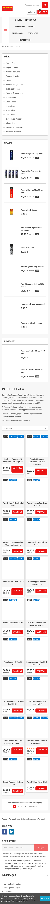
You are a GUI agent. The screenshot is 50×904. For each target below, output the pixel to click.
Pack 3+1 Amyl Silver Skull (37, 782)
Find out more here (19, 901)
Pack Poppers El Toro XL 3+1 (13, 663)
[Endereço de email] (18, 847)
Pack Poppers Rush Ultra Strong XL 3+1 (37, 702)
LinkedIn (11, 832)
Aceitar (45, 899)
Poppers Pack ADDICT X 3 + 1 (13, 583)
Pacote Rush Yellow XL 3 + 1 (13, 624)
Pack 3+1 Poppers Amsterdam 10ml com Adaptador (37, 461)
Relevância (7, 428)
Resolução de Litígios (12, 888)
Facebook (4, 832)
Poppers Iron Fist (27, 248)
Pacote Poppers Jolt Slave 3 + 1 (13, 783)
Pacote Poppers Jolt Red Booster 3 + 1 (37, 583)
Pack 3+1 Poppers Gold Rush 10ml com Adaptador (13, 460)
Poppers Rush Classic (29, 210)
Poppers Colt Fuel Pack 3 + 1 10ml (37, 543)
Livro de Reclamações (12, 884)
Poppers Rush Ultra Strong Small (33, 304)
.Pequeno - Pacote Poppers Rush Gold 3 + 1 (37, 742)
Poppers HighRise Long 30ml (32, 154)
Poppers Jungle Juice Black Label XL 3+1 (36, 663)
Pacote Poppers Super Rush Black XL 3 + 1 (13, 702)
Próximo (33, 807)
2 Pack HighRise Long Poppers (32, 267)
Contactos (8, 891)
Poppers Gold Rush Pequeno (31, 323)
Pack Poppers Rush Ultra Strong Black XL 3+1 (37, 624)
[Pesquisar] (36, 5)
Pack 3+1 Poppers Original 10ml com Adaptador (13, 543)
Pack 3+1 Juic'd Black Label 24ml (13, 504)
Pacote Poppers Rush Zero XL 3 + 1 (37, 504)
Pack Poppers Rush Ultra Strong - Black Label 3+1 (13, 742)
